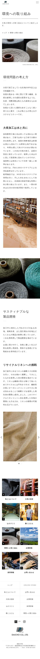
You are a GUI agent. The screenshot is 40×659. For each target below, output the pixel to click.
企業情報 (30, 599)
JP (16, 621)
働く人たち (10, 613)
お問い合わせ (30, 592)
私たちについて (10, 592)
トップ (9, 585)
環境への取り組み (30, 613)
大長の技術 (10, 599)
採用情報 (30, 606)
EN (19, 621)
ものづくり (10, 606)
